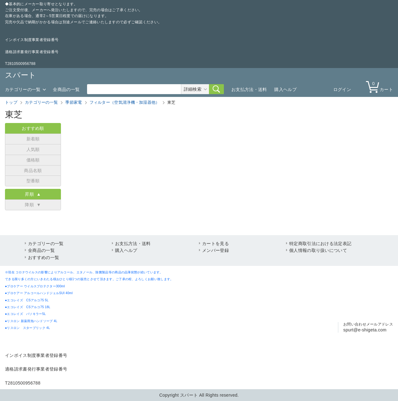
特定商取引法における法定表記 (320, 243)
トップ (11, 102)
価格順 (33, 159)
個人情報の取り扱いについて (318, 250)
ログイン (342, 89)
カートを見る (215, 243)
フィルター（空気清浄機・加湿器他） (125, 102)
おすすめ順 (33, 128)
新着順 (33, 138)
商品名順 (33, 170)
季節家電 (73, 102)
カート (381, 86)
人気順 (33, 149)
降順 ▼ (33, 204)
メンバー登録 (215, 250)
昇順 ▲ (33, 194)
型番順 (33, 180)
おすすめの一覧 (43, 257)
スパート (20, 75)
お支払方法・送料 (249, 89)
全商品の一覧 (66, 89)
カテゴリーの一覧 (22, 89)
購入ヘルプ (285, 89)
